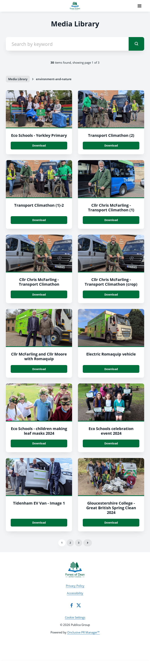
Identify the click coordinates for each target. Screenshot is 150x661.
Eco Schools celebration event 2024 (111, 431)
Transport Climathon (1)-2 (39, 205)
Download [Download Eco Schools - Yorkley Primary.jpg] (39, 145)
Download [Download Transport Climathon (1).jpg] (39, 220)
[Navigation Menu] (139, 6)
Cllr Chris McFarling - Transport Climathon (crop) (111, 282)
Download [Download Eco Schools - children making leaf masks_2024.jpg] (39, 443)
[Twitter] (79, 605)
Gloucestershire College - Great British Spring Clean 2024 (111, 508)
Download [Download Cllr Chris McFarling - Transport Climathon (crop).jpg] (111, 294)
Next (87, 542)
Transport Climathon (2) (111, 135)
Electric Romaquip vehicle (111, 354)
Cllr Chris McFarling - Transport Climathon (39, 282)
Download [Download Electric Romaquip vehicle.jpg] (111, 369)
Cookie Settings (75, 617)
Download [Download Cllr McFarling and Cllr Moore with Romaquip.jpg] (39, 369)
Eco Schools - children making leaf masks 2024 (39, 431)
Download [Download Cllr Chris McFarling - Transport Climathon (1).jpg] (111, 220)
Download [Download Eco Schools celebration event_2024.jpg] (111, 443)
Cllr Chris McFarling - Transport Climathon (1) (111, 208)
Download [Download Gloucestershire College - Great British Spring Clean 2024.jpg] (111, 522)
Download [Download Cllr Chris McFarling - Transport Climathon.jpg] (39, 294)
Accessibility (75, 593)
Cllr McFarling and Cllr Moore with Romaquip (39, 356)
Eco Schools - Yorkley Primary (39, 135)
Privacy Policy (75, 586)
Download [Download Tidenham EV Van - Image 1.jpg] (39, 522)
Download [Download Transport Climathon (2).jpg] (111, 145)
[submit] (136, 44)
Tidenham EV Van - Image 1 (39, 503)
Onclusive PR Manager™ (83, 632)
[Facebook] (71, 605)
